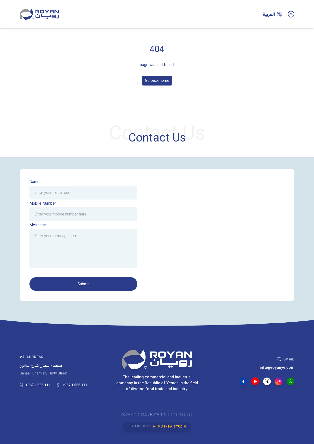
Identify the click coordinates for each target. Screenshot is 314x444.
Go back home (157, 80)
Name (34, 181)
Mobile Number (42, 203)
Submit (84, 284)
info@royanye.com (277, 367)
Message (37, 225)
